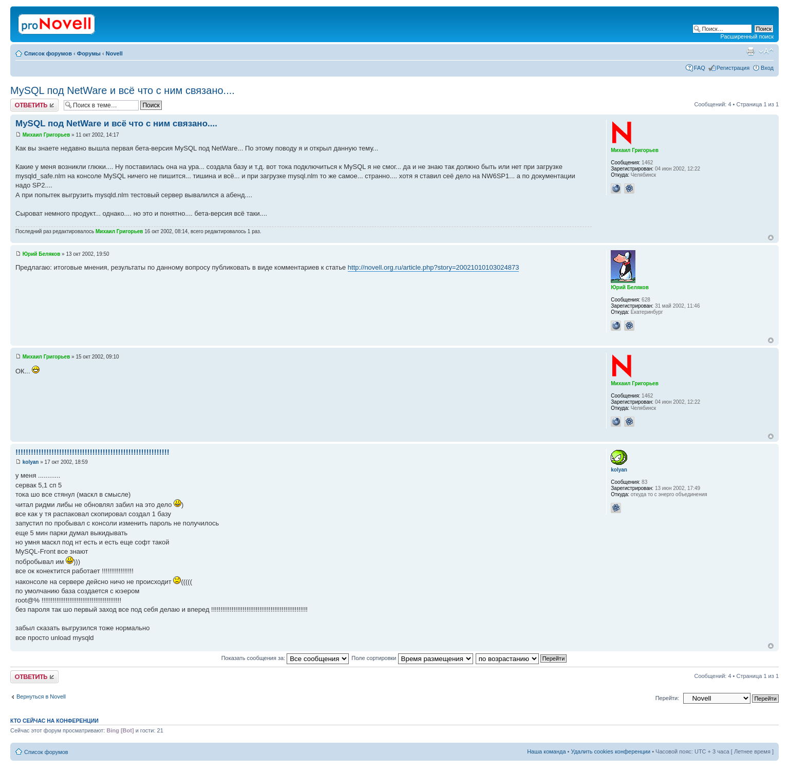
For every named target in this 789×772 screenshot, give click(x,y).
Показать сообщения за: (285, 658)
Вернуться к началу (771, 237)
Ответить (34, 105)
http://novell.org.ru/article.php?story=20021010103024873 (433, 267)
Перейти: (667, 698)
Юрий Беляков (42, 254)
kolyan (31, 462)
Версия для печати (750, 51)
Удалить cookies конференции (611, 751)
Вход (767, 68)
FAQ (699, 68)
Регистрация (733, 68)
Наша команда (546, 751)
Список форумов (48, 53)
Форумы (89, 53)
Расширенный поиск (747, 36)
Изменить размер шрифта (766, 51)
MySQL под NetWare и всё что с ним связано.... (122, 90)
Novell (114, 53)
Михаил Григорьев (46, 135)
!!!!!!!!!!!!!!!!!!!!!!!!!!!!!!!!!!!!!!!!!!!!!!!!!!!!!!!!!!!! (92, 451)
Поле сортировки (412, 658)
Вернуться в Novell (41, 696)
